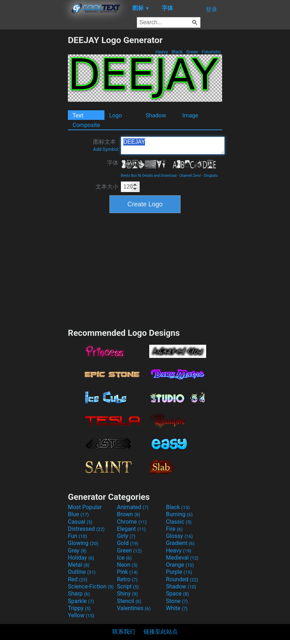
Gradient (180, 543)
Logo (115, 115)
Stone (177, 601)
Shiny (127, 593)
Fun (77, 536)
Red (77, 579)
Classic (179, 521)
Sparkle (81, 601)
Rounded (182, 579)
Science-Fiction (91, 586)
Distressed (86, 528)
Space (177, 593)
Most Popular (85, 507)
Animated (133, 507)
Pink (127, 571)
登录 (211, 9)
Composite (86, 125)
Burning (179, 514)
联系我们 (123, 631)
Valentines (134, 608)
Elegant (131, 528)
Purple (179, 571)
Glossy (179, 536)
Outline (82, 571)
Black (177, 51)
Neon (127, 564)
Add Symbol (105, 149)
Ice (124, 557)
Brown (128, 514)
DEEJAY (173, 145)
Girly (126, 536)
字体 (112, 162)
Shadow (156, 115)
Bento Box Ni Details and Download (148, 176)
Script (128, 586)
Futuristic (211, 51)
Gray (77, 550)
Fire (174, 528)
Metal (79, 564)
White (177, 608)
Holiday (81, 557)
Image (190, 115)
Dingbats (211, 176)
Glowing (83, 543)
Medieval (182, 557)
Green (192, 51)
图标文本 (105, 145)
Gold (128, 543)
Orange (180, 564)
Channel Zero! (190, 176)
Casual (80, 521)
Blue (78, 514)
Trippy (79, 608)
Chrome (132, 521)
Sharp (79, 593)
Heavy (161, 51)
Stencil (129, 601)
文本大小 (107, 186)
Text (77, 115)
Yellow (81, 615)
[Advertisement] (33, 141)
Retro (127, 579)
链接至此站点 (161, 631)
